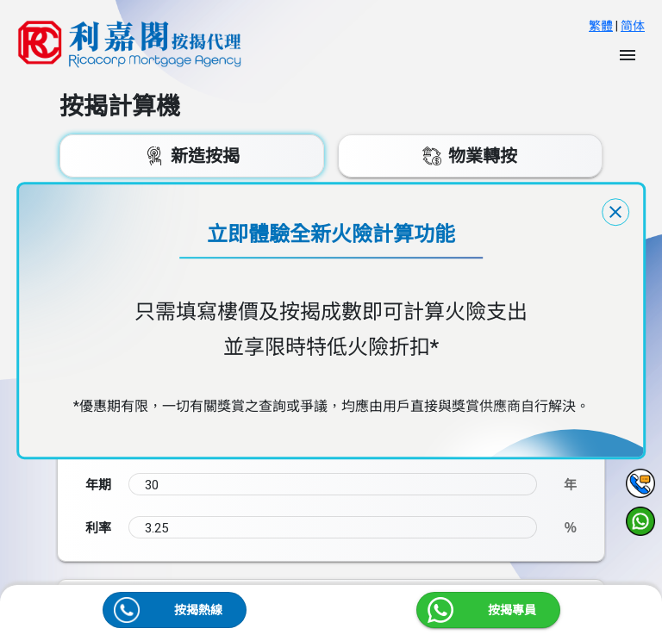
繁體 (601, 26)
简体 (633, 26)
